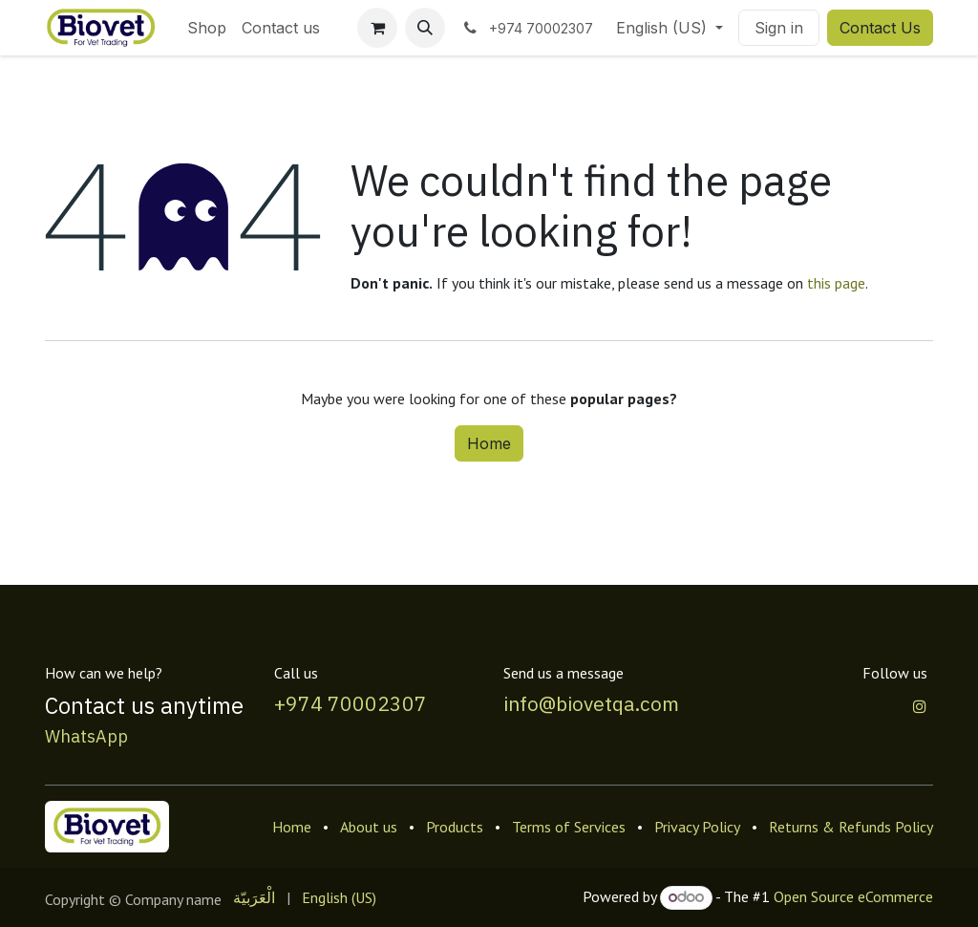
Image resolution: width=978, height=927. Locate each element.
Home (489, 443)
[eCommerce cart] (377, 28)
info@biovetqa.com (591, 704)
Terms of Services (569, 826)
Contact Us (880, 27)
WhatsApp (86, 736)
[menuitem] (207, 28)
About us (368, 826)
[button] (425, 28)
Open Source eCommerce (853, 896)
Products (454, 826)
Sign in (779, 27)
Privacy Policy (697, 826)
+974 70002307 (350, 704)
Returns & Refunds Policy (851, 826)
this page (836, 282)
